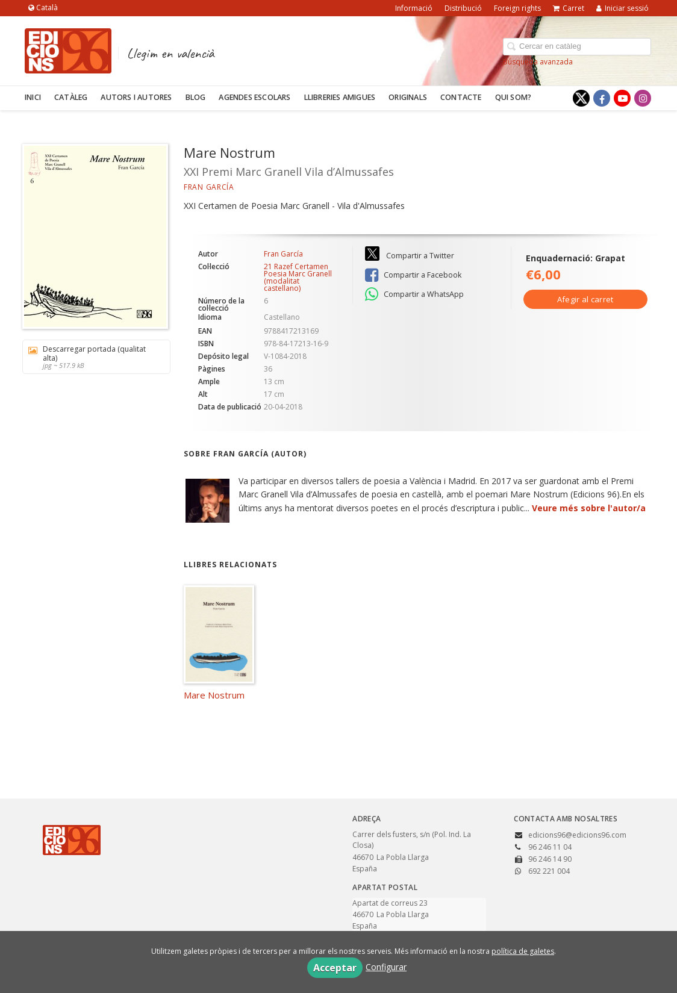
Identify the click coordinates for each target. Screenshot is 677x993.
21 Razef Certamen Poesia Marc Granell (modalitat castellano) (298, 277)
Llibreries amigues (340, 97)
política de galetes (522, 951)
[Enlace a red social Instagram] (642, 98)
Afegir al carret (585, 299)
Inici (33, 97)
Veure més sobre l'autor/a (589, 508)
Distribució (463, 8)
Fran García (209, 187)
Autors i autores (136, 97)
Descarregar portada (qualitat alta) (92, 357)
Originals (407, 97)
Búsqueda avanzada (538, 62)
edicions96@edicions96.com (577, 835)
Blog (196, 97)
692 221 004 (549, 871)
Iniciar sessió (622, 8)
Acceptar (335, 967)
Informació (413, 8)
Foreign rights (517, 8)
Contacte (461, 97)
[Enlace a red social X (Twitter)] (581, 98)
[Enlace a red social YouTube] (622, 98)
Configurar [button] (386, 967)
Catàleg (70, 97)
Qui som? (513, 97)
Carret (568, 8)
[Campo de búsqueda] (577, 46)
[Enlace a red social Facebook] (601, 98)
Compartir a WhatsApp (414, 294)
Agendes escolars (254, 97)
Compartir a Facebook (413, 275)
